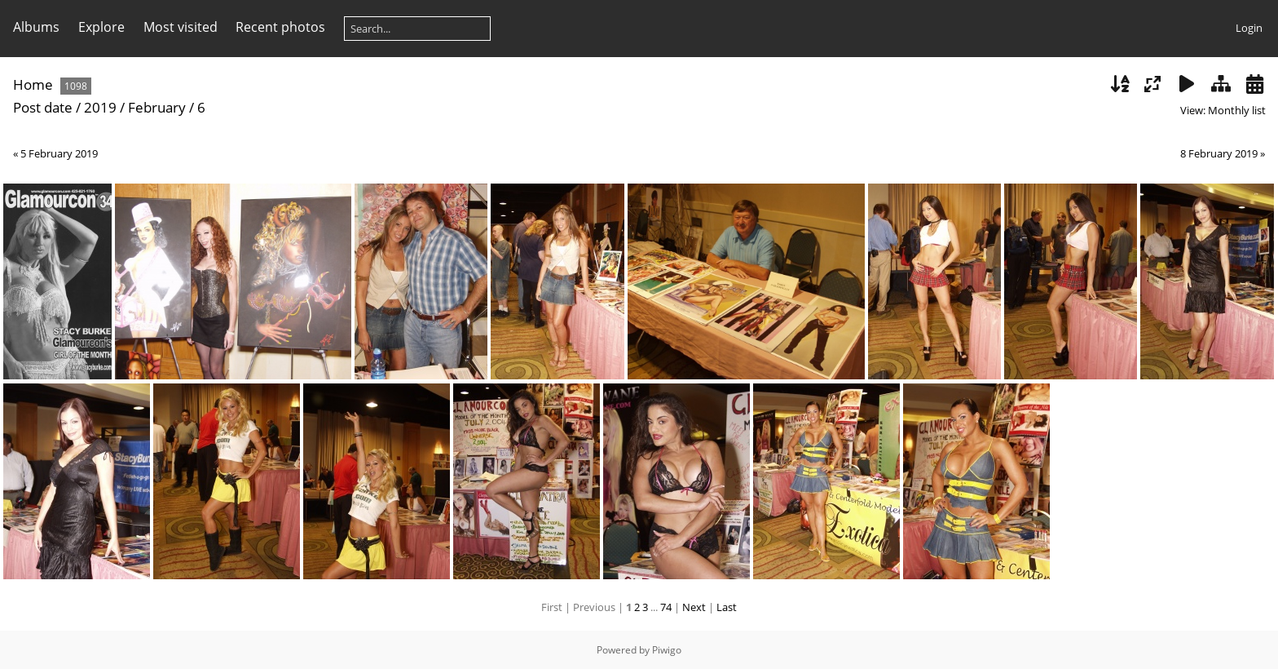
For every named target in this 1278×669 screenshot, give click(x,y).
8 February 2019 (1219, 153)
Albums (36, 27)
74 (666, 607)
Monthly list (1237, 110)
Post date (43, 107)
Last (726, 607)
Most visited (180, 27)
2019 (100, 107)
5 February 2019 (59, 153)
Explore (101, 27)
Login (1249, 27)
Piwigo (666, 650)
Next (694, 607)
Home (33, 84)
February (157, 107)
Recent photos (280, 27)
